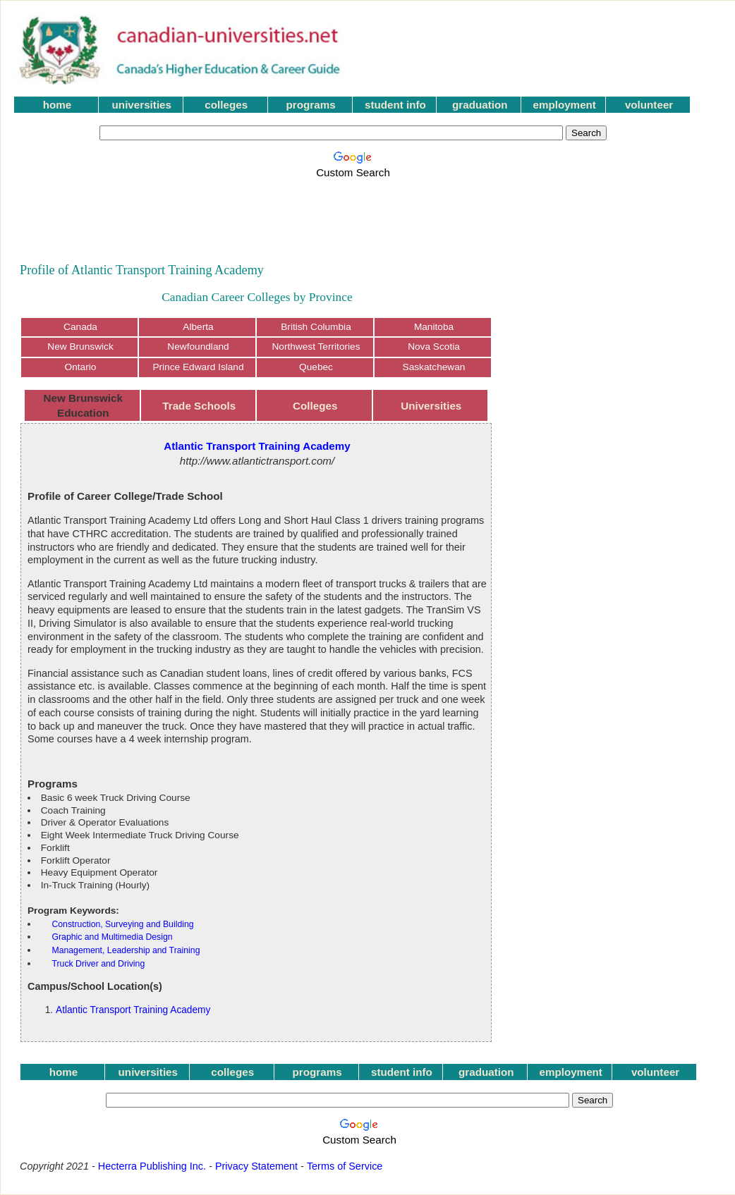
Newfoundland (198, 346)
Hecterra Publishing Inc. (152, 1166)
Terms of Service (345, 1166)
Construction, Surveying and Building (122, 924)
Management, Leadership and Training (125, 950)
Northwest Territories (316, 346)
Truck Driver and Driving (98, 964)
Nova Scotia (434, 346)
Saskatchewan (434, 367)
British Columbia (316, 326)
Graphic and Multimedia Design (111, 937)
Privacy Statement (256, 1166)
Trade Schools (199, 406)
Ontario (81, 367)
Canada (80, 326)
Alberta (198, 326)
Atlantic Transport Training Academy (133, 1010)
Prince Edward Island (197, 367)
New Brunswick (80, 346)
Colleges (315, 406)
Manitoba (434, 326)
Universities (431, 406)
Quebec (316, 367)
